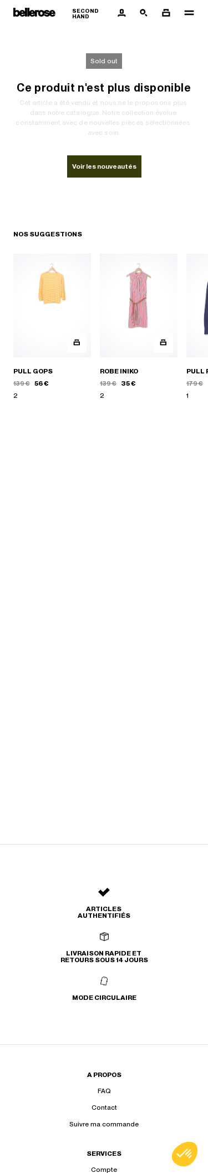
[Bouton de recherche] (144, 13)
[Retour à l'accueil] (61, 13)
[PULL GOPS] (52, 327)
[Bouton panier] (166, 13)
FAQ (104, 1091)
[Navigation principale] (186, 13)
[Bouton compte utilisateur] (121, 13)
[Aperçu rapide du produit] (77, 343)
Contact (104, 1107)
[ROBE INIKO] (138, 327)
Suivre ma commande (104, 1124)
